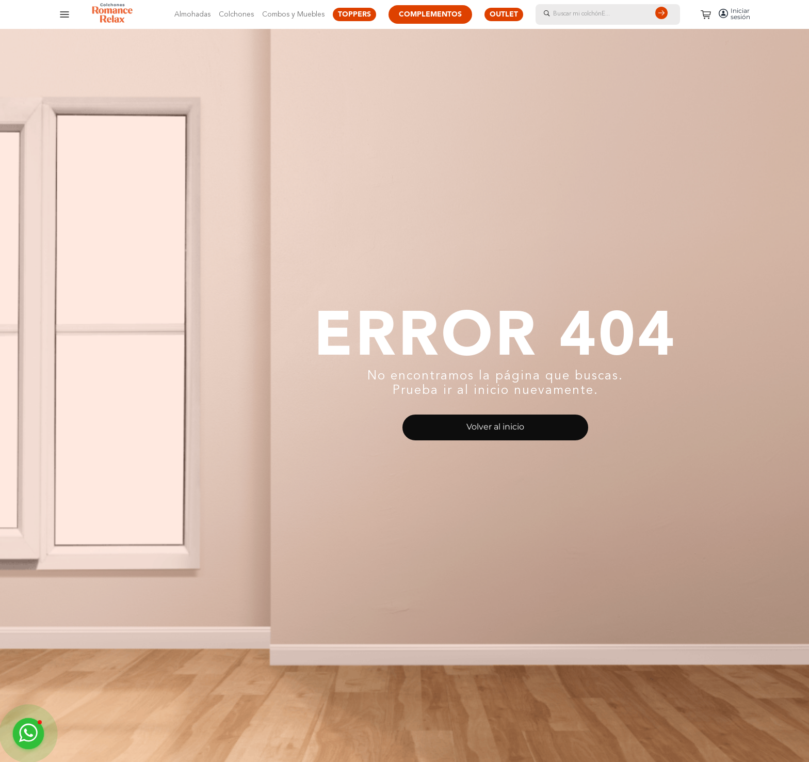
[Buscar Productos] (663, 14)
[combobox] (618, 14)
